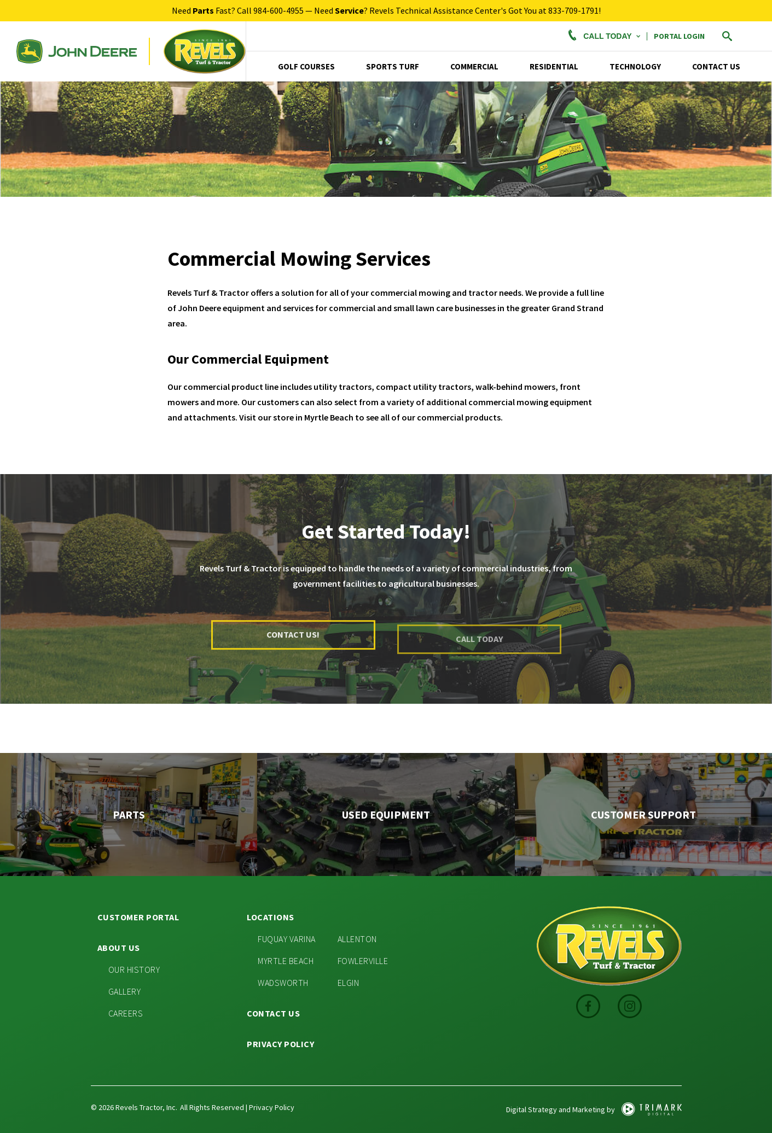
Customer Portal (138, 917)
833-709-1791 (573, 10)
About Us (118, 947)
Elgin (348, 982)
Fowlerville (363, 960)
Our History (134, 969)
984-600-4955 (278, 10)
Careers (125, 1013)
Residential (554, 66)
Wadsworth (283, 982)
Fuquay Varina (287, 938)
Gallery (124, 991)
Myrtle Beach (286, 960)
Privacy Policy (280, 1043)
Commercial (474, 66)
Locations (270, 917)
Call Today (603, 36)
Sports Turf (392, 66)
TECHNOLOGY (635, 66)
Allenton (357, 938)
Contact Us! (293, 640)
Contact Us (716, 66)
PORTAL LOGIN (679, 36)
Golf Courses (306, 66)
